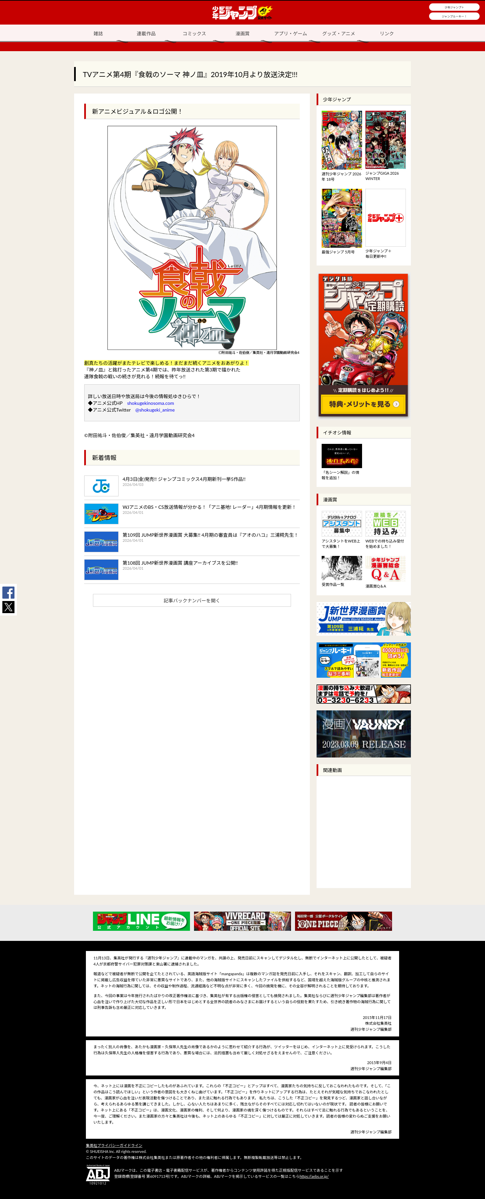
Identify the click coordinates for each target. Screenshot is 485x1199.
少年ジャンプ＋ (454, 7)
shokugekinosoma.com (150, 403)
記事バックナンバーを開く (192, 600)
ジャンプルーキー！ (454, 16)
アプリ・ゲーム (290, 33)
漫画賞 (242, 33)
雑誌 (98, 33)
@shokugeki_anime (155, 410)
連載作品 (146, 33)
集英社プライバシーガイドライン (114, 1145)
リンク (387, 33)
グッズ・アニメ (338, 33)
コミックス (194, 33)
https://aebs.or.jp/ (314, 1176)
